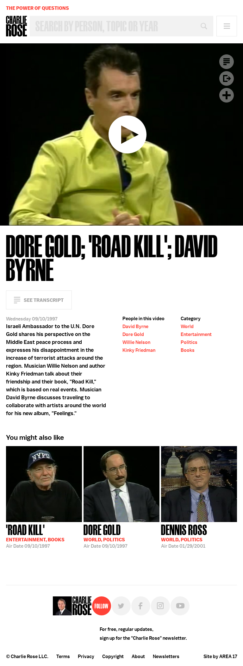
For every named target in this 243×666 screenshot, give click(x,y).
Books (188, 350)
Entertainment (196, 334)
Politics (189, 342)
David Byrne (135, 326)
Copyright (113, 656)
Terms (63, 656)
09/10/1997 (35, 535)
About (138, 656)
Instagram (160, 605)
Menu (226, 26)
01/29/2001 (184, 535)
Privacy (86, 656)
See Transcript (44, 300)
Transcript (226, 61)
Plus (226, 95)
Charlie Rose (16, 26)
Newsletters (166, 656)
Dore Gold (133, 334)
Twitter (121, 605)
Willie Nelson (136, 342)
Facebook (140, 605)
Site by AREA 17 (220, 656)
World (187, 326)
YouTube (180, 605)
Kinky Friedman (138, 350)
